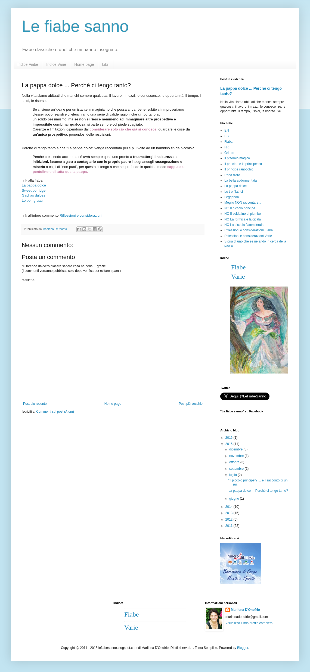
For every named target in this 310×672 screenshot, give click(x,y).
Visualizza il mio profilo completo (248, 623)
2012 (229, 519)
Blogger (242, 648)
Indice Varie (56, 64)
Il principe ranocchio (238, 169)
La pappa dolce (235, 186)
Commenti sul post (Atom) (55, 411)
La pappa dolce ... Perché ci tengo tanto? (258, 491)
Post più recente (35, 404)
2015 (229, 444)
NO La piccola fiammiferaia (244, 225)
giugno (234, 498)
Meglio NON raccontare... (242, 202)
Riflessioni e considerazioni (81, 215)
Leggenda (231, 197)
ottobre (234, 462)
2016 (229, 438)
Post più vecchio (191, 404)
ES (226, 136)
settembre (237, 469)
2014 (229, 507)
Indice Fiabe (27, 64)
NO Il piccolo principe (239, 208)
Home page (84, 64)
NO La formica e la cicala (242, 219)
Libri (105, 64)
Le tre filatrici (233, 192)
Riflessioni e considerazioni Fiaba (248, 230)
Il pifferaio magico (237, 158)
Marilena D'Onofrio (245, 610)
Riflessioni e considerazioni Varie (248, 236)
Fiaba (228, 142)
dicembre (236, 449)
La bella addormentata (240, 180)
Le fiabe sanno (75, 26)
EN (226, 130)
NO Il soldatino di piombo (242, 214)
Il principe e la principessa (243, 164)
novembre (237, 456)
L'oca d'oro (232, 175)
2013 (229, 513)
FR (226, 147)
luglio (233, 475)
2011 (229, 526)
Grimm (229, 153)
